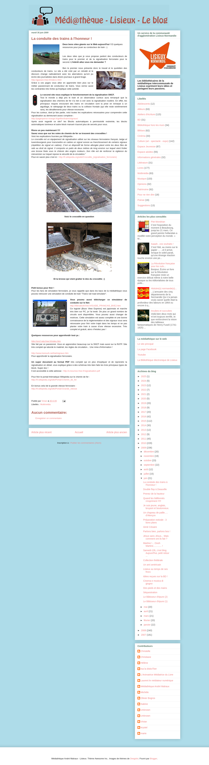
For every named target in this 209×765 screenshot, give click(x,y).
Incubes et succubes (161, 310)
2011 (144, 438)
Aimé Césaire (150, 527)
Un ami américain (152, 564)
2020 (144, 398)
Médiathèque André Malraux (155, 686)
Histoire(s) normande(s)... (164, 288)
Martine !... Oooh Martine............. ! (153, 544)
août (146, 469)
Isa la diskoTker (149, 668)
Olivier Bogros (148, 698)
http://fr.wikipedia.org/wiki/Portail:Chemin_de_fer (54, 380)
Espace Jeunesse (146, 146)
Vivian (144, 721)
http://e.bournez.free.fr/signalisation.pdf (81, 371)
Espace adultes (145, 152)
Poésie (141, 200)
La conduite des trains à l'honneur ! (155, 483)
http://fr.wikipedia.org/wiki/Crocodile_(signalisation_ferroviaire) (88, 157)
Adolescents (143, 103)
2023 (144, 385)
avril (146, 611)
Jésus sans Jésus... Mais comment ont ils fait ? (156, 537)
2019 (144, 403)
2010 (144, 443)
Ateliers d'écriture (146, 114)
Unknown (145, 710)
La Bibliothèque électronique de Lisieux (157, 360)
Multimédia (45, 404)
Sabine (144, 704)
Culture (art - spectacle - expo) (152, 141)
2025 (144, 376)
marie (143, 733)
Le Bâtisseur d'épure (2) (155, 596)
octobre (148, 460)
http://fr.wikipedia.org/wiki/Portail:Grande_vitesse (54, 388)
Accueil (79, 432)
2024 (144, 380)
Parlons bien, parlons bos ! (156, 531)
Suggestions (143, 205)
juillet (147, 473)
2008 (144, 630)
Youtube (141, 354)
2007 (144, 635)
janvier (147, 624)
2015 (144, 421)
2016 (144, 416)
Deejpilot (134, 758)
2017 (144, 412)
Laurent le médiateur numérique (157, 680)
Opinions (141, 184)
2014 (144, 425)
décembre (149, 451)
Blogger (153, 758)
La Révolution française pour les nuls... (163, 265)
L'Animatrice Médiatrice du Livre (157, 674)
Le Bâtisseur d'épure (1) (155, 601)
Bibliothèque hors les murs (150, 125)
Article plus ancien (116, 432)
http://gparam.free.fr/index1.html (46, 80)
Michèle (145, 692)
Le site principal (145, 344)
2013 (144, 430)
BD (139, 119)
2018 (144, 407)
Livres (140, 168)
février (147, 620)
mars (146, 616)
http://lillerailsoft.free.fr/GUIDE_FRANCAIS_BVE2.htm (95, 305)
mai (146, 607)
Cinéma (141, 136)
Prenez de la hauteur (153, 493)
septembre (149, 465)
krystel (144, 727)
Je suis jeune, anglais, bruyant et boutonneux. (156, 507)
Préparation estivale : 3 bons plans (155, 521)
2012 (144, 434)
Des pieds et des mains (155, 588)
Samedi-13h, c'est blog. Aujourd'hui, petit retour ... (156, 553)
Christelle (145, 651)
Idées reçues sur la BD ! (155, 576)
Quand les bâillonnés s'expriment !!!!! (154, 499)
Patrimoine (142, 189)
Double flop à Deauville (155, 489)
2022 (144, 389)
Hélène (144, 663)
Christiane (146, 657)
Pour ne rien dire (145, 194)
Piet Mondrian (158, 221)
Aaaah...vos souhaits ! (162, 244)
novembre (149, 456)
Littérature (142, 162)
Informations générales (149, 157)
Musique (141, 178)
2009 (144, 447)
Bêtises (141, 130)
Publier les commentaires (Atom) (85, 443)
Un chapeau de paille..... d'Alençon (155, 514)
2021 (144, 394)
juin (146, 478)
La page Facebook (146, 349)
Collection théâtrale (153, 560)
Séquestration (150, 592)
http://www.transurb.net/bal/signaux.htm (50, 353)
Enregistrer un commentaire (48, 418)
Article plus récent (41, 432)
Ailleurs (141, 109)
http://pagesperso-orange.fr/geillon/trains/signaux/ (54, 118)
